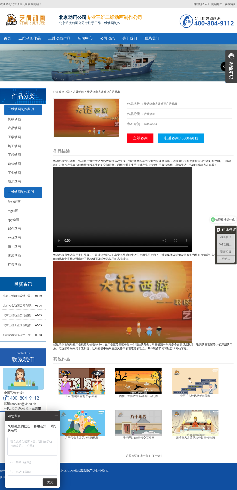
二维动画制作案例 (21, 192)
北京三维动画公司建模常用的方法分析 (19, 315)
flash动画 (14, 202)
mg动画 (13, 211)
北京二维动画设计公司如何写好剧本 (19, 296)
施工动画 (14, 146)
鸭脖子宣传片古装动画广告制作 (138, 396)
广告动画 (14, 264)
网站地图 (216, 4)
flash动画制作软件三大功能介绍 (19, 335)
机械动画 (14, 119)
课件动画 (14, 228)
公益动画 (14, 237)
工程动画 (14, 155)
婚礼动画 (14, 246)
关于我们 (129, 38)
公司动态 (107, 38)
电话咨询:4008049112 (181, 138)
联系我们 (151, 38)
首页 (7, 38)
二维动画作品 (30, 38)
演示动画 (14, 181)
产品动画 (14, 128)
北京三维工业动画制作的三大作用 (19, 325)
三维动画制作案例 (21, 109)
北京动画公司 (61, 91)
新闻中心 (85, 38)
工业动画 (14, 173)
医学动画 (14, 137)
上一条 (144, 455)
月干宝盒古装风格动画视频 (81, 437)
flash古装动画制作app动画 (81, 396)
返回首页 (131, 455)
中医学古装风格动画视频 (195, 395)
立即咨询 (140, 138)
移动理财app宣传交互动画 (138, 437)
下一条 (156, 455)
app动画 (13, 220)
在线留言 (230, 4)
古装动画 (14, 255)
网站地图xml (201, 4)
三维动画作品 (59, 38)
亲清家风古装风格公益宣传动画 (195, 437)
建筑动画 (14, 164)
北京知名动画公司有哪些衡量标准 (19, 305)
